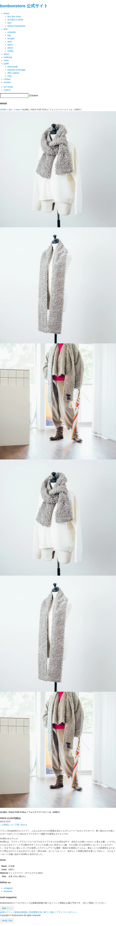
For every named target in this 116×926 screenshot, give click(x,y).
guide (6, 63)
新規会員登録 (21, 912)
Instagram (8, 888)
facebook (8, 891)
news (6, 60)
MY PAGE (8, 87)
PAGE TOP (7, 920)
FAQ (9, 76)
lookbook (8, 57)
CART (7, 90)
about (6, 54)
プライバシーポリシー (66, 912)
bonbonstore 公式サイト (24, 6)
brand (6, 13)
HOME (3, 109)
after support (13, 73)
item (6, 29)
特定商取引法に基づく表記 (41, 912)
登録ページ (7, 908)
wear (17, 109)
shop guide (12, 66)
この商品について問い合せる (13, 824)
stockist (7, 82)
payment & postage (16, 70)
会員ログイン (6, 912)
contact (7, 79)
